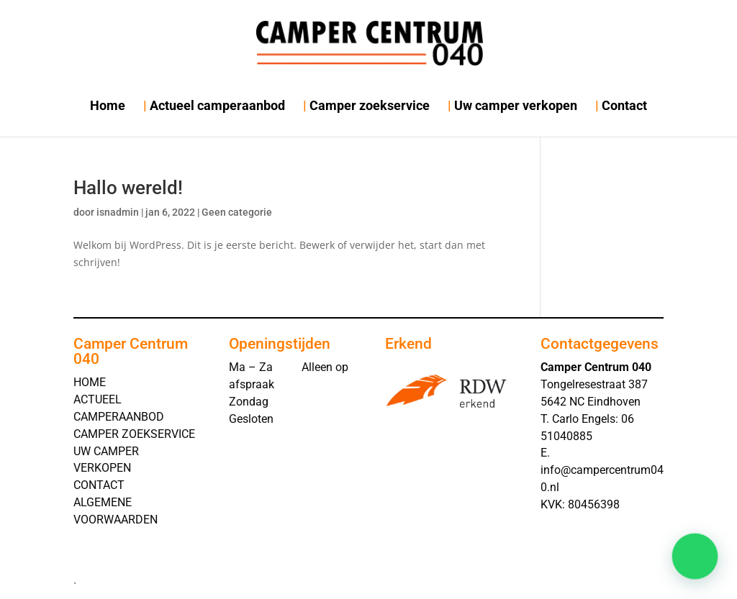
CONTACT (99, 485)
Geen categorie (237, 212)
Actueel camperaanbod (217, 105)
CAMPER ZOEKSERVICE (134, 434)
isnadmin (117, 212)
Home (107, 105)
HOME (89, 382)
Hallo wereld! (128, 187)
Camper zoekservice (369, 105)
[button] (698, 566)
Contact (624, 105)
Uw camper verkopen (515, 105)
